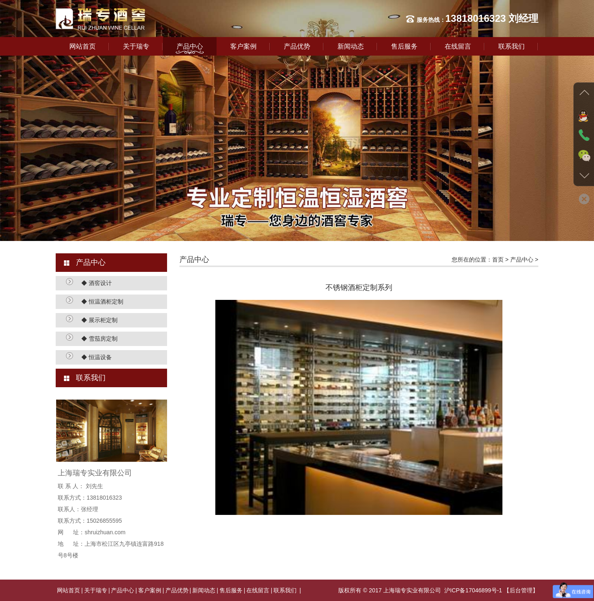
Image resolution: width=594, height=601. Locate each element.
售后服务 (404, 46)
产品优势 (297, 46)
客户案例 (243, 46)
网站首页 (82, 46)
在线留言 (458, 46)
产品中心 (190, 46)
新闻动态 (350, 46)
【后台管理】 (521, 590)
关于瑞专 (136, 46)
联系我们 (511, 46)
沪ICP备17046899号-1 (473, 590)
